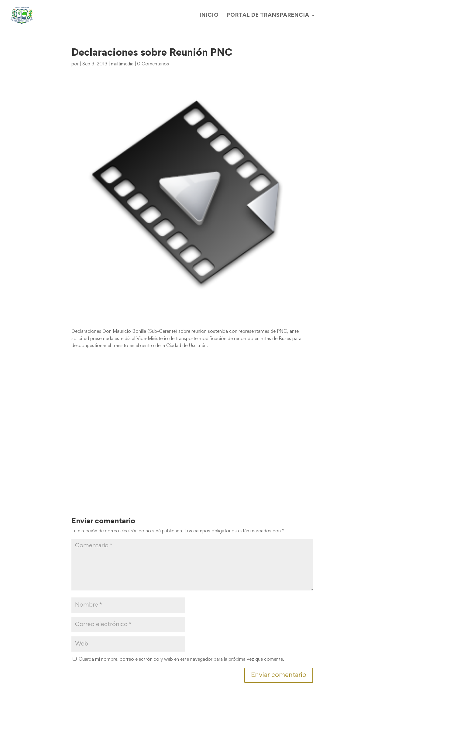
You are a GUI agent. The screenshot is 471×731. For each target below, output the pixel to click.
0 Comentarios (153, 64)
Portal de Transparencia (268, 15)
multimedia (122, 64)
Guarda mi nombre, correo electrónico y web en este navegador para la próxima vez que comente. (181, 659)
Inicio (209, 15)
